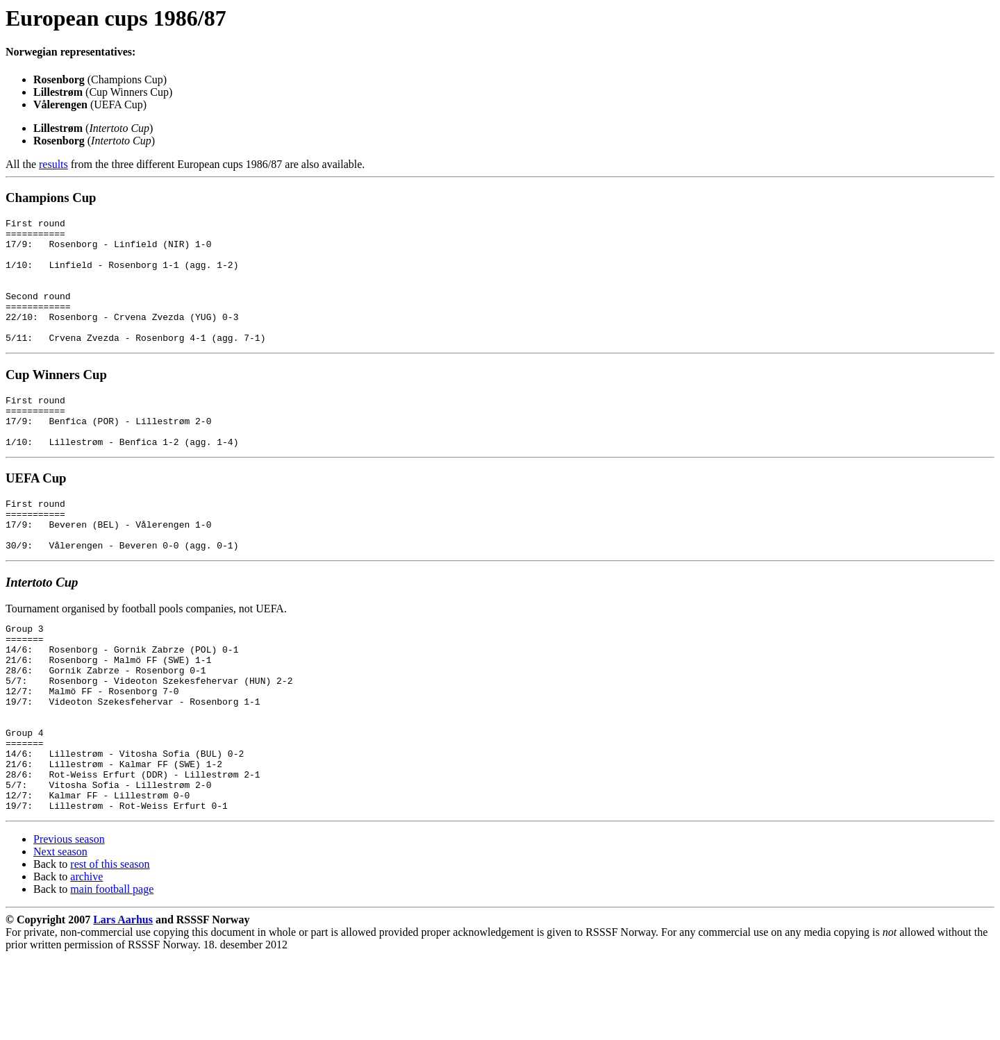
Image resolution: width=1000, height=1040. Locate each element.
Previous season (69, 922)
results (53, 164)
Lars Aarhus (123, 1003)
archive (86, 960)
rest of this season (109, 947)
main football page (111, 972)
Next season (60, 935)
